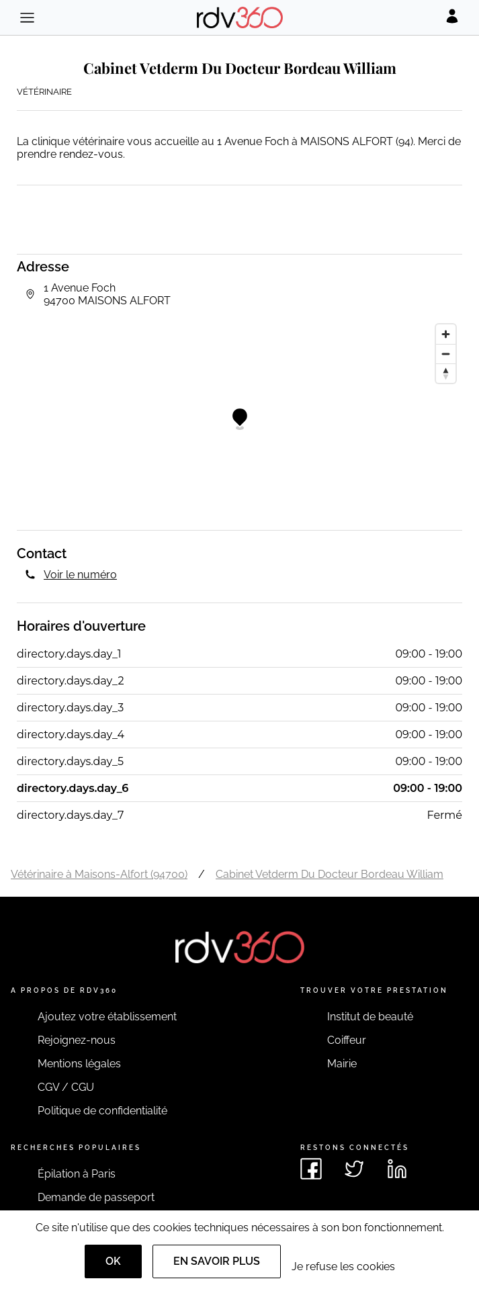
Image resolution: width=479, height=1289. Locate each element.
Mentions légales (79, 1063)
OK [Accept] (113, 1261)
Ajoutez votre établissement (107, 1016)
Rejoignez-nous (77, 1040)
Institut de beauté (370, 1016)
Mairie (342, 1063)
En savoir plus (216, 1261)
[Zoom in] (445, 334)
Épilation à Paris (77, 1173)
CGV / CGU (66, 1087)
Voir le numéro (80, 574)
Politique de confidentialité (102, 1110)
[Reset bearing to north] (445, 373)
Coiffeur (346, 1040)
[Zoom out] (445, 353)
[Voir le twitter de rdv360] (354, 1169)
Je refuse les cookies (343, 1266)
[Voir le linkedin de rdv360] (397, 1169)
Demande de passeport (96, 1197)
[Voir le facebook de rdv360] (311, 1169)
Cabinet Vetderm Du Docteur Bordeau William (329, 874)
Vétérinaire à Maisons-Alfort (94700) (99, 874)
